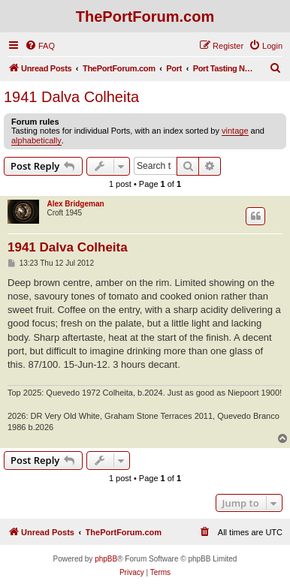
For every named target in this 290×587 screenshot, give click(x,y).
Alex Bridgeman (75, 204)
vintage (235, 130)
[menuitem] (40, 46)
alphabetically (36, 140)
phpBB (106, 559)
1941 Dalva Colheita (71, 97)
